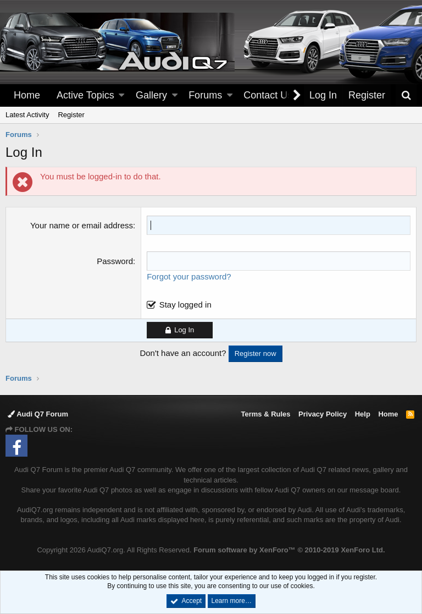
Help (362, 414)
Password (115, 261)
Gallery (151, 95)
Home (27, 95)
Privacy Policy (322, 414)
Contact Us (267, 95)
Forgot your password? (189, 276)
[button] (121, 95)
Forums (205, 95)
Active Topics (85, 95)
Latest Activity (27, 115)
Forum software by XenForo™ (289, 550)
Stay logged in (185, 304)
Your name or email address (81, 225)
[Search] (406, 95)
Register (71, 115)
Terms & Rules (265, 414)
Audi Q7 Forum (38, 414)
